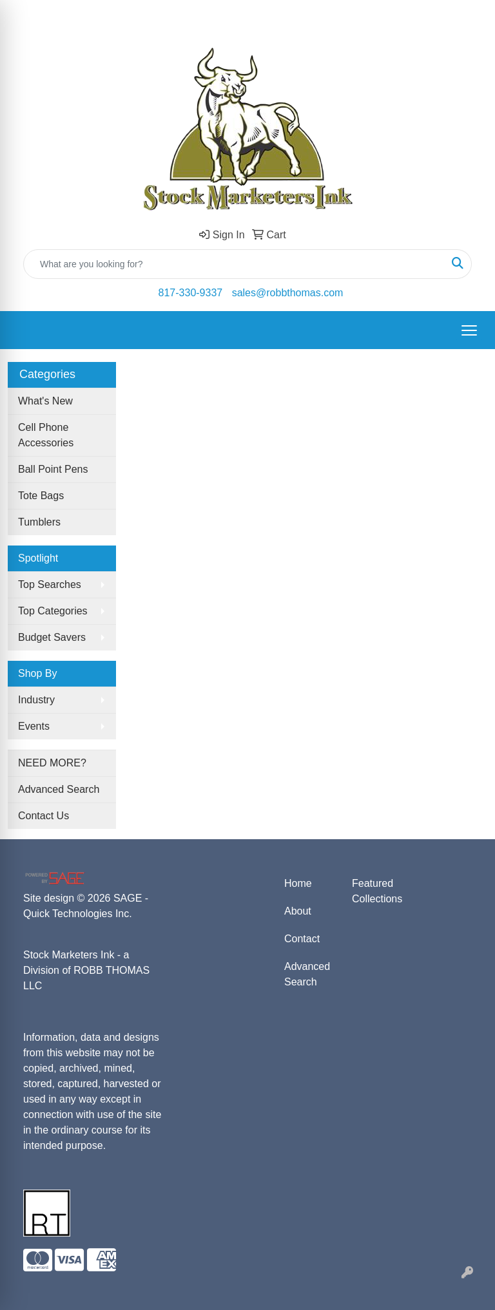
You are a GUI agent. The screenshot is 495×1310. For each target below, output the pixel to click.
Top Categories (53, 610)
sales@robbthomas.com (288, 292)
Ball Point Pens (53, 469)
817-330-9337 (191, 292)
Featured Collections (377, 891)
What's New (45, 400)
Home (298, 883)
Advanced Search (58, 789)
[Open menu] (469, 330)
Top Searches (49, 584)
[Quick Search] (234, 264)
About (297, 911)
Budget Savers (52, 637)
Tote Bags (41, 495)
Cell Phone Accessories (45, 435)
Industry (36, 699)
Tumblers (39, 522)
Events (34, 726)
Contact (302, 938)
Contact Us (43, 815)
